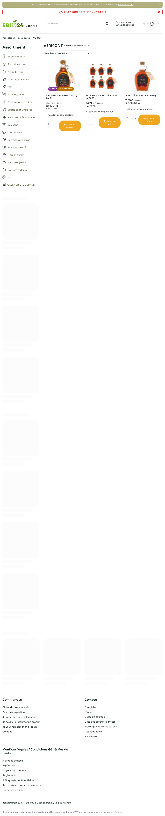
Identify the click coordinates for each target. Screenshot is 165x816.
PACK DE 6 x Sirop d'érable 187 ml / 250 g (102, 97)
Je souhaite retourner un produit (21, 721)
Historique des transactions (101, 726)
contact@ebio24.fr (13, 802)
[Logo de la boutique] (19, 24)
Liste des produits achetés (100, 721)
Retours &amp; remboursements (21, 785)
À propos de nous (12, 760)
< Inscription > (126, 4)
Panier (88, 712)
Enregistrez (91, 707)
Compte (91, 699)
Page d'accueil (24, 38)
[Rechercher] (78, 23)
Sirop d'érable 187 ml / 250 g (140, 95)
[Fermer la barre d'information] (159, 12)
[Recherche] (107, 23)
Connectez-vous (124, 22)
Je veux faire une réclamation (19, 716)
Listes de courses (124, 25)
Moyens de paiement (14, 770)
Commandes (12, 699)
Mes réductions (94, 731)
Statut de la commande (15, 707)
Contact (7, 731)
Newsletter (91, 736)
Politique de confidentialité (18, 780)
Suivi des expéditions (15, 712)
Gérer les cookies (12, 790)
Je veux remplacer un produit (19, 726)
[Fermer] (159, 4)
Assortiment (13, 47)
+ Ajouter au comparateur (59, 115)
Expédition (8, 765)
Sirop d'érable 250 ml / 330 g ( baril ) (62, 97)
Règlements (9, 775)
